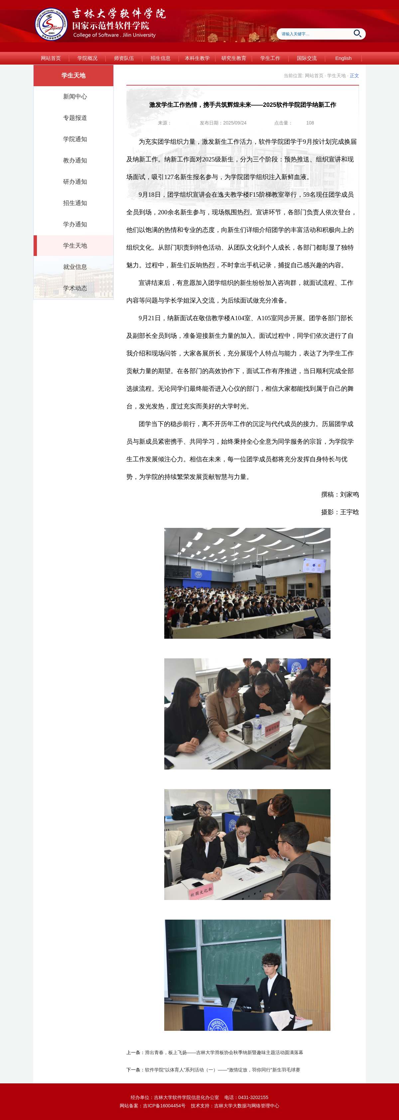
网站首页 (51, 58)
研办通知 (75, 181)
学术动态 (75, 288)
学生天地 (75, 245)
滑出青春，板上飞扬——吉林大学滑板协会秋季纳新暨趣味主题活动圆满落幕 (224, 1052)
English (343, 58)
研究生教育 (233, 58)
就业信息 (75, 267)
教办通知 (75, 160)
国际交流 (307, 58)
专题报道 (75, 117)
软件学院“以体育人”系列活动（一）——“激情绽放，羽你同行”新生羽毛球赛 (222, 1069)
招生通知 (75, 203)
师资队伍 (124, 58)
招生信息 (161, 58)
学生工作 (270, 58)
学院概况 (87, 58)
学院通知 (75, 139)
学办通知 (75, 224)
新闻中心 (75, 96)
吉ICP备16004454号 (164, 1105)
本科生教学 (197, 58)
